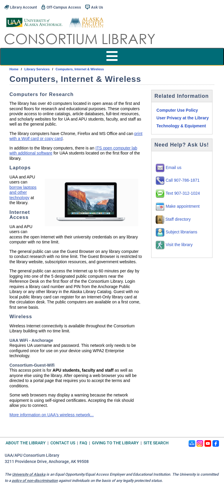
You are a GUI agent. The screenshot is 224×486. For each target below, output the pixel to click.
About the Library (26, 443)
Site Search (156, 443)
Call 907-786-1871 (178, 180)
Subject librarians (176, 232)
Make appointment (178, 206)
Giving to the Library (115, 443)
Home (14, 69)
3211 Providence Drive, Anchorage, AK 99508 (47, 461)
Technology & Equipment (181, 125)
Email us (169, 167)
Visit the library (174, 244)
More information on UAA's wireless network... (51, 414)
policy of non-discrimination (35, 480)
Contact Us (62, 443)
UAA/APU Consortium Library (32, 455)
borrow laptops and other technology (23, 192)
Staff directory (173, 219)
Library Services (37, 69)
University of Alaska (28, 474)
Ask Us (94, 7)
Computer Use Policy (177, 110)
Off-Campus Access (61, 7)
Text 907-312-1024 (178, 193)
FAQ (83, 443)
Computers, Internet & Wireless (80, 69)
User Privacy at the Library (183, 118)
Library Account (20, 7)
